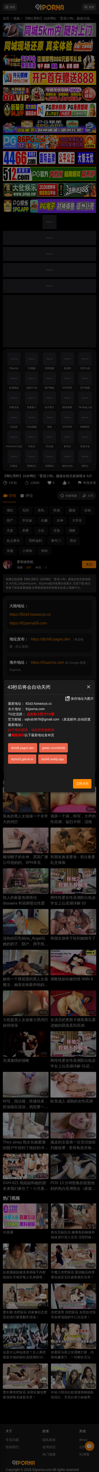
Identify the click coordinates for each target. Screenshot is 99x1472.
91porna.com (35, 709)
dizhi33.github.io (22, 759)
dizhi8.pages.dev (22, 748)
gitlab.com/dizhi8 (53, 748)
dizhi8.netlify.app (52, 759)
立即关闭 (82, 783)
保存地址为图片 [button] (79, 698)
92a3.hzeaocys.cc (38, 703)
